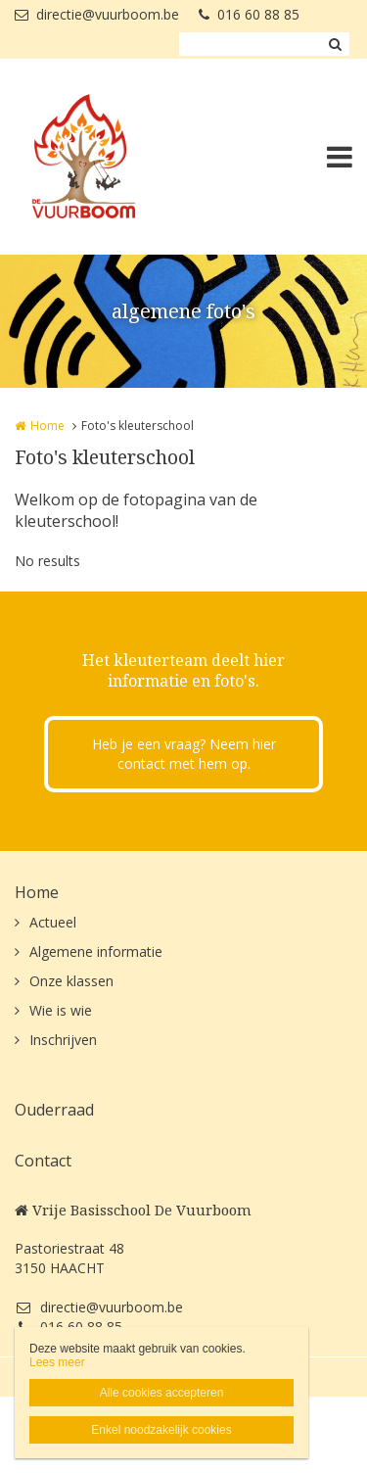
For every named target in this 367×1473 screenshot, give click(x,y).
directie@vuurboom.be (97, 14)
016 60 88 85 (249, 14)
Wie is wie (60, 1010)
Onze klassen (71, 981)
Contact (43, 1160)
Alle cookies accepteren (162, 1393)
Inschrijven (63, 1039)
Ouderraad (54, 1109)
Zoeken (334, 44)
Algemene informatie (95, 951)
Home (47, 425)
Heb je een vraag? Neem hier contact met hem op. (184, 754)
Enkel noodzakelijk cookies (161, 1430)
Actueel (52, 922)
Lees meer (57, 1362)
